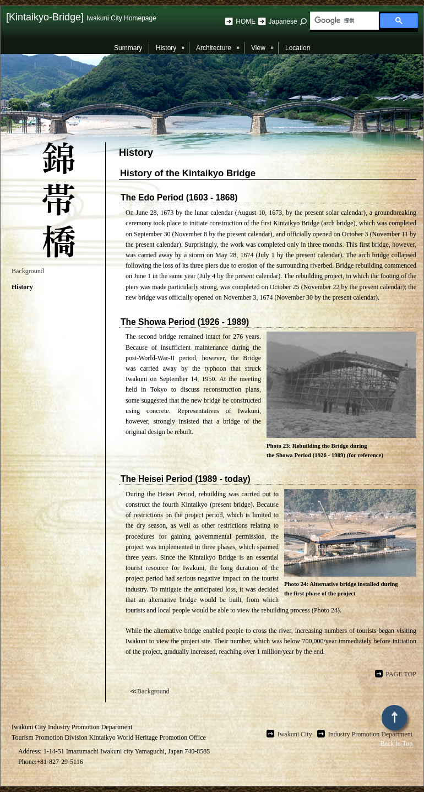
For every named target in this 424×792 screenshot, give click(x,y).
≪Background (150, 691)
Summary (128, 48)
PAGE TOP (401, 674)
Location (297, 48)
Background (28, 271)
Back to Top (396, 726)
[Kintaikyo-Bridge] (81, 17)
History (22, 287)
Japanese (283, 21)
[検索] (343, 21)
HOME (246, 21)
